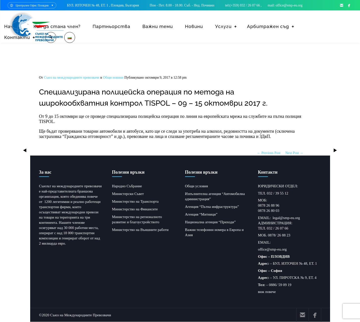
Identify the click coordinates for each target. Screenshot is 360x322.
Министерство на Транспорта (135, 201)
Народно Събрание (127, 186)
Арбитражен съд (268, 26)
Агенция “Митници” (201, 214)
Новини (194, 26)
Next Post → (294, 153)
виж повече (267, 292)
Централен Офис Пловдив (32, 5)
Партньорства (111, 26)
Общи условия (196, 186)
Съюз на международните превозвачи (71, 77)
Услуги (223, 26)
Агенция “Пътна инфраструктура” (212, 207)
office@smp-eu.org (272, 249)
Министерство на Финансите (135, 209)
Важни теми (157, 26)
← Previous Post (268, 153)
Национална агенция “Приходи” (210, 222)
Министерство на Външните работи (140, 230)
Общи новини (113, 77)
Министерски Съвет (128, 194)
